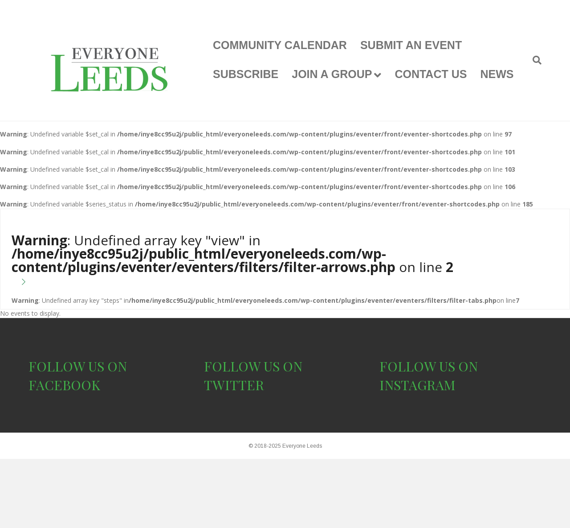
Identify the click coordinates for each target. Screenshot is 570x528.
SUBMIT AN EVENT (411, 45)
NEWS (496, 74)
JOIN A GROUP (332, 74)
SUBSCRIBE (245, 74)
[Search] (534, 60)
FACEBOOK (64, 385)
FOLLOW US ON (77, 366)
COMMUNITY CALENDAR (280, 45)
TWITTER (234, 385)
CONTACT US (431, 74)
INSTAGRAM (417, 385)
